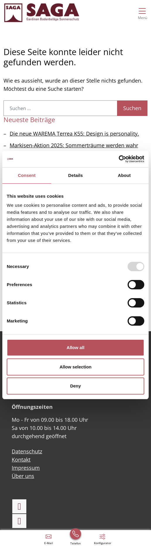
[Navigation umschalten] (142, 12)
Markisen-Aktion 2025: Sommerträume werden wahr (74, 145)
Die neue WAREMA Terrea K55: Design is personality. (74, 133)
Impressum (26, 467)
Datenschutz (27, 451)
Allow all (76, 347)
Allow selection (75, 366)
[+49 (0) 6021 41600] (75, 539)
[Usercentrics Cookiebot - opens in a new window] (118, 159)
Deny (75, 385)
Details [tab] (75, 175)
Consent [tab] (27, 175)
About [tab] (124, 175)
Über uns (23, 475)
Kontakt (21, 459)
